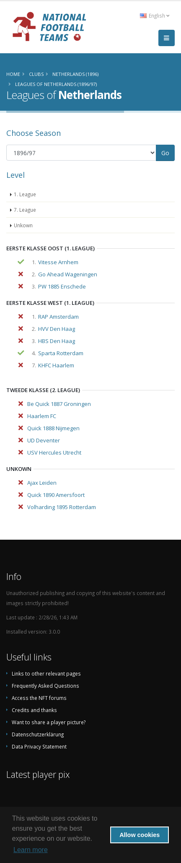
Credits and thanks (34, 710)
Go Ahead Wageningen (67, 274)
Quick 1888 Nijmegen (53, 428)
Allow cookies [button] (139, 835)
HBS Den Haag (56, 341)
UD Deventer (43, 440)
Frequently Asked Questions (45, 685)
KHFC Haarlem (56, 365)
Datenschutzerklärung (38, 734)
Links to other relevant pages (46, 673)
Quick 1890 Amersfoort (56, 495)
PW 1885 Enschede (62, 286)
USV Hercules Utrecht (54, 452)
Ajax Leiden (42, 482)
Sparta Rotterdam (60, 353)
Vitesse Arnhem (58, 262)
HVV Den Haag (56, 329)
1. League (25, 194)
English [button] (154, 15)
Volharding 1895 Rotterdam (61, 507)
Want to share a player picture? (48, 722)
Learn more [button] (30, 849)
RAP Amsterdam (58, 316)
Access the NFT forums (39, 697)
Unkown (23, 225)
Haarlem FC (41, 416)
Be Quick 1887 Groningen (59, 404)
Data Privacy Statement (39, 746)
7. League (25, 209)
